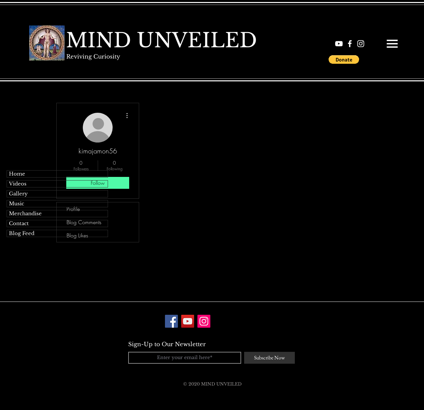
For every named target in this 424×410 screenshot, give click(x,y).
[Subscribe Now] (269, 358)
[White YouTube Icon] (339, 43)
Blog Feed (21, 233)
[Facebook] (171, 321)
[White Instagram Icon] (360, 43)
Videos (17, 184)
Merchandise (25, 213)
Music (16, 203)
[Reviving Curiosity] (93, 57)
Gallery (18, 193)
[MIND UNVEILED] (161, 40)
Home (17, 174)
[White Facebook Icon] (349, 43)
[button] (392, 43)
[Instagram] (203, 321)
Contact (19, 223)
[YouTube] (187, 321)
